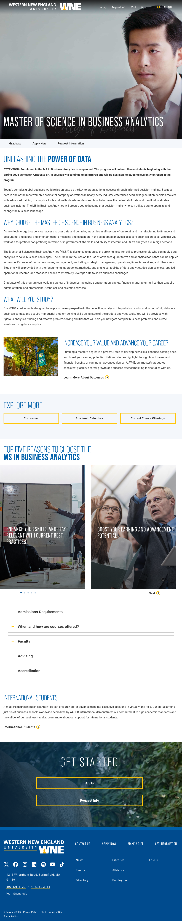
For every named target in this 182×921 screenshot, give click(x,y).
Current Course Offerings (148, 418)
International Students (19, 727)
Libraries (118, 860)
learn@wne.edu (16, 893)
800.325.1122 (16, 886)
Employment (121, 880)
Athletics (118, 870)
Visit (133, 7)
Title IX (154, 860)
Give (143, 7)
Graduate (15, 143)
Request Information (71, 143)
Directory (82, 880)
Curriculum (31, 418)
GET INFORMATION (166, 844)
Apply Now (39, 143)
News (79, 860)
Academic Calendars (90, 418)
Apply (103, 7)
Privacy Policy (30, 912)
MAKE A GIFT (135, 844)
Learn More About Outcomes (83, 377)
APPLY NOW (109, 844)
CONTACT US (82, 844)
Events (80, 870)
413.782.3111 (40, 886)
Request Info (119, 7)
